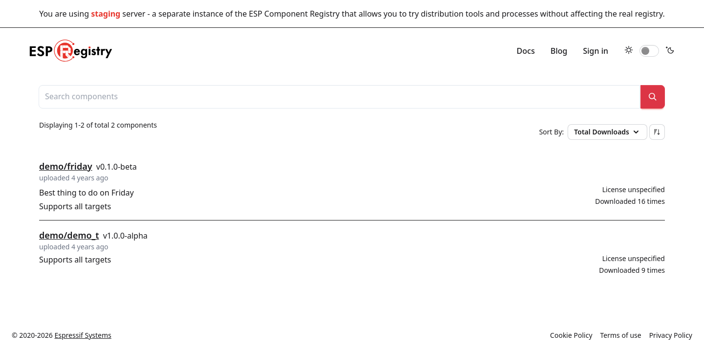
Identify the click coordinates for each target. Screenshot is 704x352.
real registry (640, 13)
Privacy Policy (670, 335)
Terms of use (620, 335)
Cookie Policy (571, 335)
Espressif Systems (83, 335)
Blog (558, 50)
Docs (526, 50)
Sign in (595, 50)
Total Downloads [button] (607, 132)
